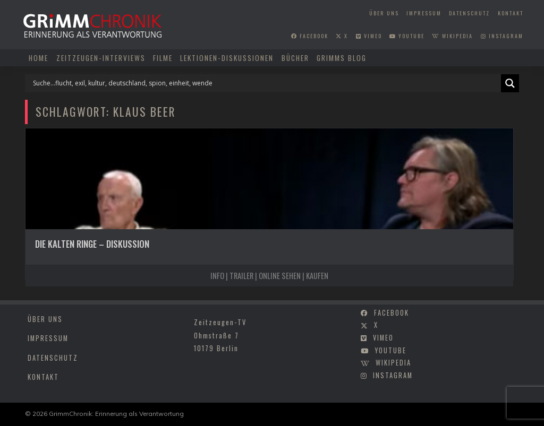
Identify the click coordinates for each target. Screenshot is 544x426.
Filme (163, 58)
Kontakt (510, 13)
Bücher (295, 58)
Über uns (384, 13)
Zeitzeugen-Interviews (101, 58)
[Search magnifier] (510, 83)
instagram (502, 36)
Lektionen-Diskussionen (227, 58)
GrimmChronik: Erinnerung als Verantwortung (116, 414)
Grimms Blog (342, 58)
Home (38, 58)
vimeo (369, 36)
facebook (309, 36)
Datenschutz (469, 13)
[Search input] (265, 83)
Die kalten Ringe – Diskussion (92, 243)
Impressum (423, 13)
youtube (406, 36)
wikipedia (452, 36)
